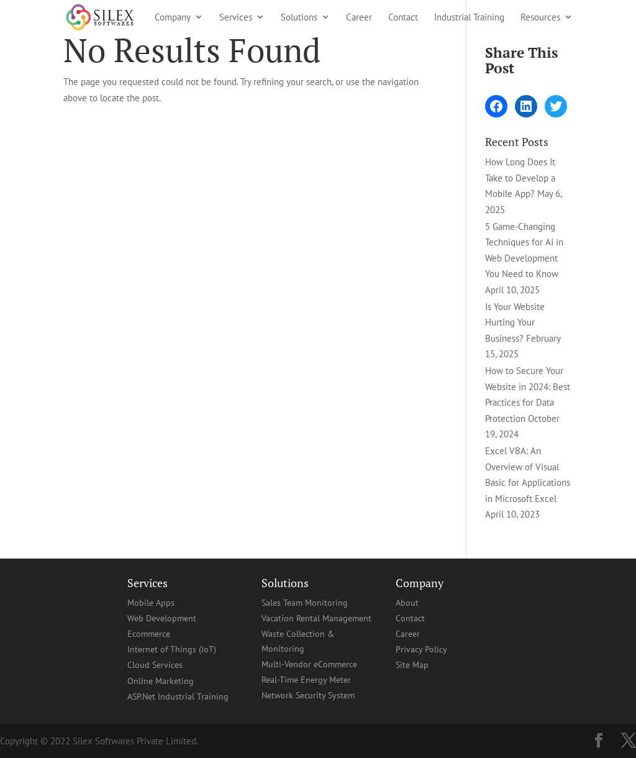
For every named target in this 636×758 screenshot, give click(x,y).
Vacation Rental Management (316, 618)
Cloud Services (155, 664)
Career (359, 17)
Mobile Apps (151, 602)
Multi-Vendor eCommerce (309, 664)
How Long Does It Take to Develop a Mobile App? (520, 177)
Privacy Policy (421, 649)
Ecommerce (148, 633)
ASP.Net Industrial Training (178, 696)
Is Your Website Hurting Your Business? (515, 322)
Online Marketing (160, 681)
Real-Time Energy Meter (306, 679)
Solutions (299, 17)
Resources (540, 17)
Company (173, 17)
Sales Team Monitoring (304, 602)
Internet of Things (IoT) (171, 649)
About (407, 602)
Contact (403, 17)
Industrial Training (469, 17)
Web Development (161, 618)
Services (235, 17)
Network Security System (308, 695)
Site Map (412, 664)
